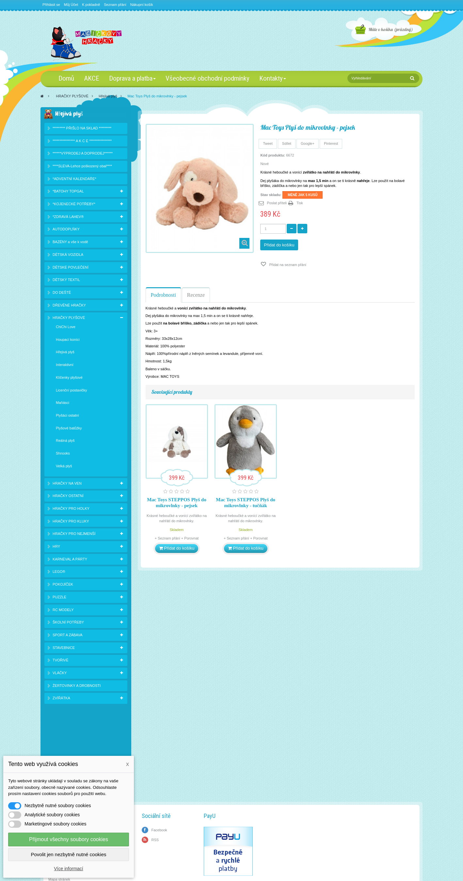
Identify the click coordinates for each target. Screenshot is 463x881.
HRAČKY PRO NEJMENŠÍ (74, 535)
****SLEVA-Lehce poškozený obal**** (82, 167)
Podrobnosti (163, 295)
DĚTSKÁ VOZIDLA (68, 256)
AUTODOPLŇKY (66, 230)
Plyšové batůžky (69, 429)
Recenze (196, 295)
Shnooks (63, 455)
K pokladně (91, 5)
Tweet (267, 143)
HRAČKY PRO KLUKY (71, 522)
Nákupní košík (141, 5)
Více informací (68, 868)
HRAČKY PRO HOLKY (71, 510)
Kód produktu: (272, 155)
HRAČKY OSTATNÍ (68, 497)
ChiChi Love (65, 328)
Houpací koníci (68, 340)
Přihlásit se (51, 5)
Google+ (307, 143)
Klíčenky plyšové (69, 378)
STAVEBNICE (64, 649)
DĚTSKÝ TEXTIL (66, 281)
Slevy (52, 754)
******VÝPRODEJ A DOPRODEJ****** (83, 155)
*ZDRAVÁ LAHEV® (68, 218)
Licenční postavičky (71, 391)
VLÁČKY (60, 674)
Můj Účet (71, 5)
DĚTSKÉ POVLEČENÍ (70, 268)
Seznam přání (115, 5)
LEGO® (59, 573)
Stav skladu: (270, 195)
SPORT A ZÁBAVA (68, 636)
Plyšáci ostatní (67, 417)
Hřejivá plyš (108, 96)
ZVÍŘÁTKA (61, 699)
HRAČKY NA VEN (67, 484)
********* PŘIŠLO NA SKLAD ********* (82, 129)
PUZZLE (59, 598)
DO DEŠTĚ (62, 294)
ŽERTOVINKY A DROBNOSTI (77, 687)
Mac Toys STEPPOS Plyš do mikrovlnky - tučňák (245, 502)
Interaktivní (64, 366)
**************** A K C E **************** (82, 142)
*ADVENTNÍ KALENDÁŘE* (74, 180)
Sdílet (286, 143)
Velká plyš (64, 467)
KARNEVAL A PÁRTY (70, 560)
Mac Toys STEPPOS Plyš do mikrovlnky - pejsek (176, 502)
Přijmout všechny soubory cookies (68, 839)
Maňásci (62, 404)
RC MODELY (63, 611)
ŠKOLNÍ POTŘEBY (68, 623)
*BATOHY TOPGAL (68, 192)
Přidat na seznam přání (287, 265)
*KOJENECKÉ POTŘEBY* (74, 205)
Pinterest (331, 143)
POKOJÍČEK (63, 586)
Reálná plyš (65, 442)
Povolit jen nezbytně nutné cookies (68, 854)
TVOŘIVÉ (60, 661)
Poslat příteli (277, 203)
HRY (56, 548)
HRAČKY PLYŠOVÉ (72, 96)
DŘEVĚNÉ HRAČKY (69, 306)
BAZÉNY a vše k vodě (70, 243)
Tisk (299, 203)
